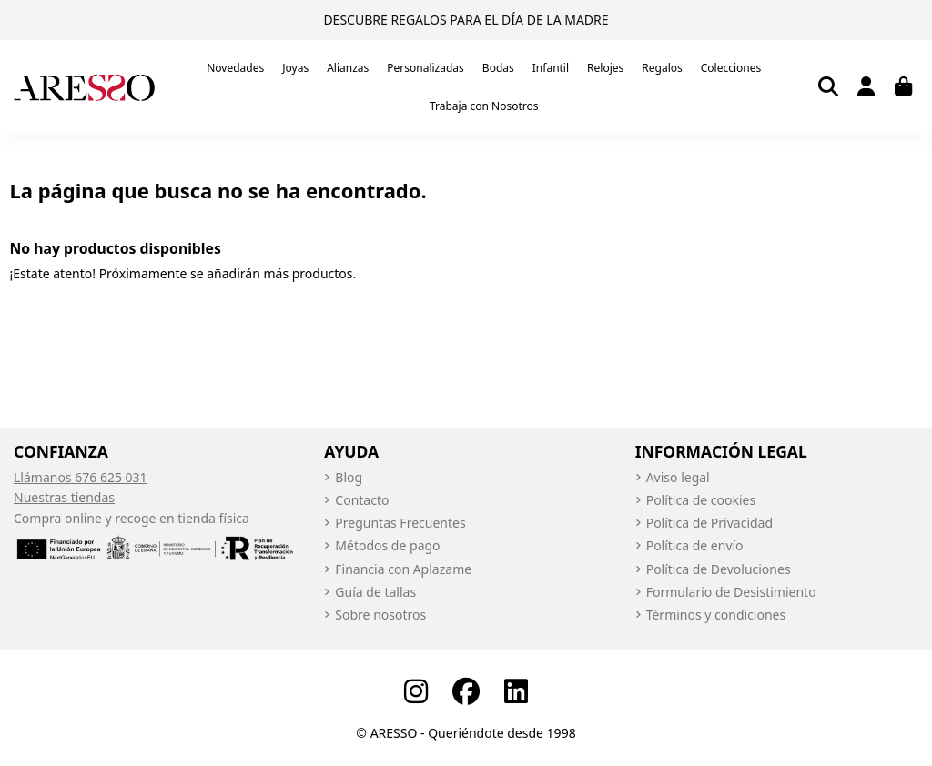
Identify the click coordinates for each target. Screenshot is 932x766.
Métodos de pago (387, 545)
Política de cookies (701, 500)
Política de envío (695, 545)
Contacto (362, 500)
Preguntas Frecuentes (400, 522)
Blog (348, 477)
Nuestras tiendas (64, 497)
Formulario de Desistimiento (731, 591)
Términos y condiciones (716, 614)
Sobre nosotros (380, 614)
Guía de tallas (375, 591)
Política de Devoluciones (718, 569)
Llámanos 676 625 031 (80, 477)
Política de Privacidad (709, 522)
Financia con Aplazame (403, 569)
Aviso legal (678, 477)
